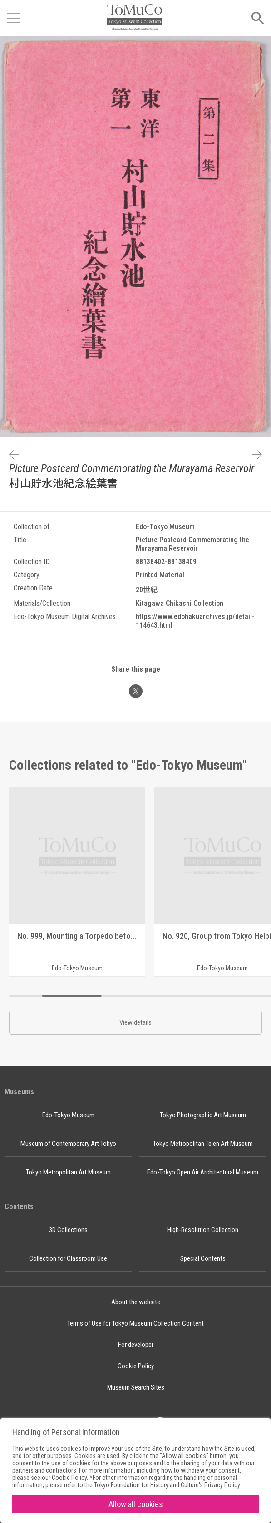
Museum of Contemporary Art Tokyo (68, 1144)
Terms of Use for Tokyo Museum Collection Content (135, 1323)
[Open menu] (13, 18)
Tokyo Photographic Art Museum (203, 1115)
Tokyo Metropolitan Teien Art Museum (203, 1144)
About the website (135, 1302)
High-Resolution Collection (202, 1230)
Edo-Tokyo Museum (68, 1115)
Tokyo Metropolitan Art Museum (68, 1172)
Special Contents (203, 1258)
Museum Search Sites (135, 1387)
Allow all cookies (135, 1504)
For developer (135, 1345)
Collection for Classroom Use (68, 1258)
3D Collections (68, 1230)
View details (135, 1022)
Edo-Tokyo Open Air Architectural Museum (202, 1172)
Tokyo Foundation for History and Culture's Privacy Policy (167, 1485)
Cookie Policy (136, 1366)
